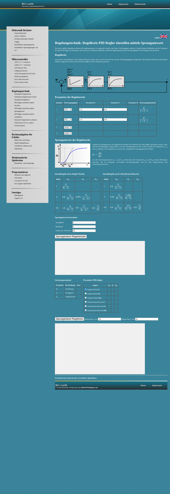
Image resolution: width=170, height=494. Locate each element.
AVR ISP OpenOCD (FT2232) (24, 74)
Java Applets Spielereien (22, 184)
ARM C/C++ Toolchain (22, 65)
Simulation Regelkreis (22, 100)
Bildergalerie (18, 195)
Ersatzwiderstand (20, 33)
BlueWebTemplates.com (90, 387)
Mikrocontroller (20, 59)
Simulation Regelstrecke (22, 94)
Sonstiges (16, 192)
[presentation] (143, 109)
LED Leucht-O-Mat (21, 82)
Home (109, 4)
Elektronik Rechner (22, 30)
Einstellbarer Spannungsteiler (24, 45)
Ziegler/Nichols (92, 290)
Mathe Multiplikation (21, 143)
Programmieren (20, 172)
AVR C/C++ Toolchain (22, 62)
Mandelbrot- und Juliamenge (24, 163)
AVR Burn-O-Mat (20, 68)
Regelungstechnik (21, 91)
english (161, 38)
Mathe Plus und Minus (22, 140)
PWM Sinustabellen (21, 76)
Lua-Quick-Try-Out (21, 181)
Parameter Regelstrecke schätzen (25, 120)
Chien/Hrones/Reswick (95, 302)
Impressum (123, 4)
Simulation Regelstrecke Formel (25, 97)
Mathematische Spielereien (19, 159)
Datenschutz (140, 4)
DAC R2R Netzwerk (21, 79)
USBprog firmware (20, 71)
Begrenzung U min (102, 319)
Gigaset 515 (18, 198)
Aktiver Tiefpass (20, 36)
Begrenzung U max (139, 319)
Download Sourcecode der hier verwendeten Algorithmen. (76, 378)
